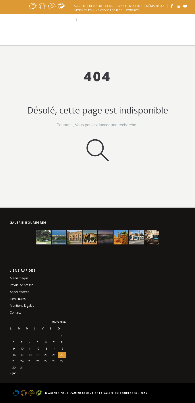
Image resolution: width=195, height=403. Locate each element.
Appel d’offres (19, 292)
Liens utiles (18, 299)
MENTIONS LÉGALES (108, 10)
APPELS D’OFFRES (130, 6)
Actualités (58, 30)
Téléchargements (25, 30)
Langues (83, 30)
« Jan (13, 373)
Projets (87, 19)
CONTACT (132, 10)
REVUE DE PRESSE (101, 6)
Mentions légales (22, 305)
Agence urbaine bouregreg (125, 19)
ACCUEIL (79, 6)
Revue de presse (21, 285)
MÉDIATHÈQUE (155, 6)
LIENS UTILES (83, 10)
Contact (15, 312)
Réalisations (61, 19)
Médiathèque (19, 278)
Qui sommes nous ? (26, 19)
